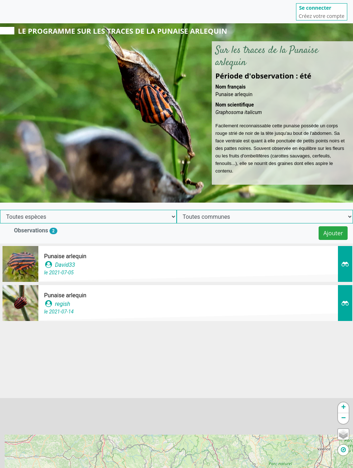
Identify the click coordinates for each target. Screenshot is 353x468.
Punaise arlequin (65, 256)
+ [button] (343, 407)
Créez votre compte (321, 16)
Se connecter (315, 7)
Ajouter (333, 233)
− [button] (343, 418)
